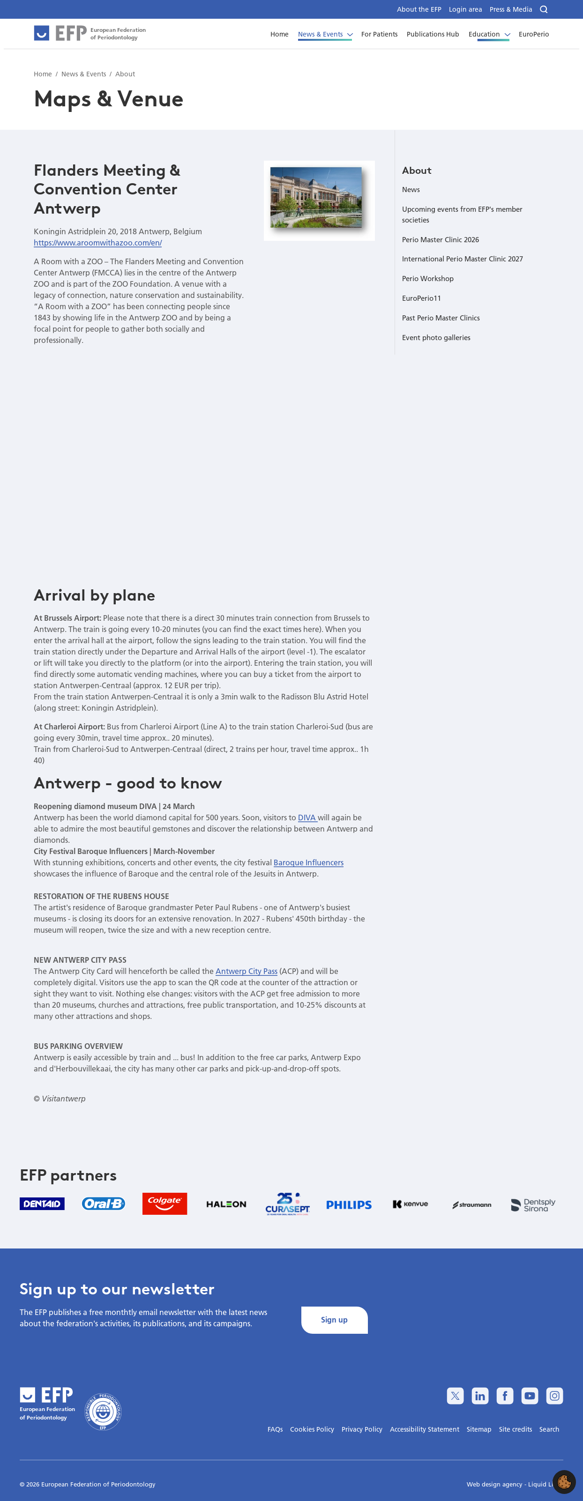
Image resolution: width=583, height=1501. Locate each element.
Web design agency (495, 1484)
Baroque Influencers (309, 862)
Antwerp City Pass (246, 971)
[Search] (544, 9)
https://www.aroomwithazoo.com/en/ (98, 242)
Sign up (334, 1319)
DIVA (308, 817)
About (417, 170)
